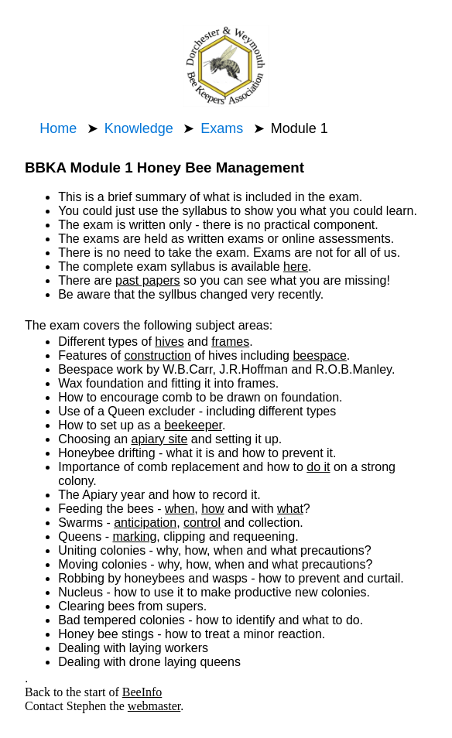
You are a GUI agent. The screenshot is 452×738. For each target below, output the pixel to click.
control (202, 522)
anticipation (145, 522)
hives (169, 341)
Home (58, 128)
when (179, 508)
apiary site (159, 439)
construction (158, 355)
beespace (319, 355)
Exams (221, 128)
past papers (147, 280)
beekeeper (193, 425)
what (290, 508)
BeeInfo (142, 692)
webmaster (154, 705)
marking (134, 536)
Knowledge (138, 128)
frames (230, 341)
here (295, 266)
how (212, 508)
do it (318, 466)
